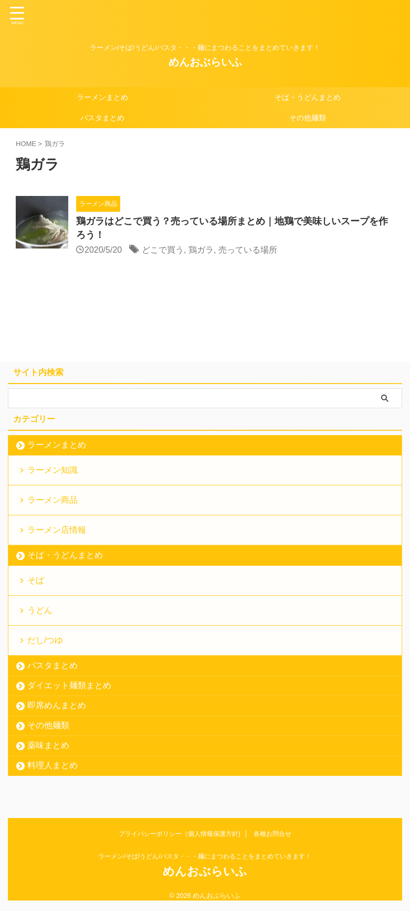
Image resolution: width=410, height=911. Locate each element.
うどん (39, 610)
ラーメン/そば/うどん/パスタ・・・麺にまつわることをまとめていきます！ (204, 856)
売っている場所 (247, 249)
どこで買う (163, 249)
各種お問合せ (272, 833)
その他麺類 (307, 117)
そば (35, 580)
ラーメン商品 (52, 499)
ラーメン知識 (52, 469)
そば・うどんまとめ (308, 97)
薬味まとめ (48, 745)
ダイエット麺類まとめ (69, 685)
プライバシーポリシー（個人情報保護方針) (179, 833)
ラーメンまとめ (102, 97)
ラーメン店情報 (56, 529)
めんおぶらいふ (205, 62)
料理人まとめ (52, 765)
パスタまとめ (102, 117)
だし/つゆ (45, 640)
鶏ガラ (201, 249)
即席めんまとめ (56, 705)
